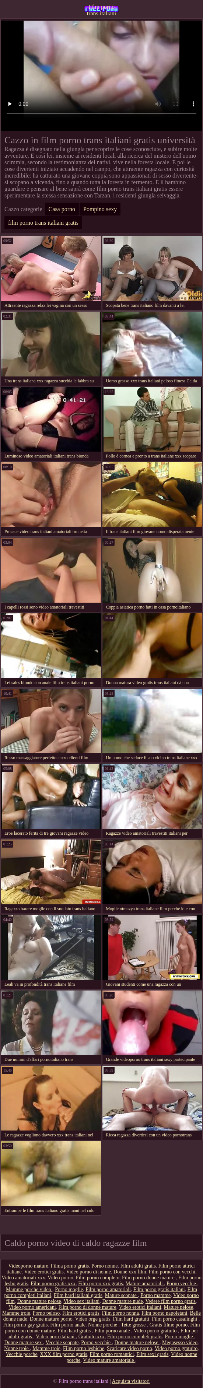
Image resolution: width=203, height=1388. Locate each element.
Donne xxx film (129, 1272)
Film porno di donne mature (87, 1307)
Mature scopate (121, 1295)
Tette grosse (134, 1325)
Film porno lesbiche (83, 1348)
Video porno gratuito (156, 1330)
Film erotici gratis (80, 1313)
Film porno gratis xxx (53, 1283)
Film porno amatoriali (108, 1289)
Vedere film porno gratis (171, 1301)
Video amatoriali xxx (23, 1277)
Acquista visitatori (131, 1381)
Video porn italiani (56, 1336)
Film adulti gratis (137, 1266)
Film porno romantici (112, 1354)
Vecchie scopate (62, 1342)
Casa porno (62, 209)
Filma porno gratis (70, 1266)
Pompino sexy (100, 209)
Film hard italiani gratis (78, 1295)
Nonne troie (17, 1348)
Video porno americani (32, 1307)
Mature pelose (178, 1307)
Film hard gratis (75, 1330)
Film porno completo (97, 1277)
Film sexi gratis (152, 1354)
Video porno (60, 1277)
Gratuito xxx (91, 1336)
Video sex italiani (82, 1301)
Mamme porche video (29, 1289)
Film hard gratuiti (131, 1319)
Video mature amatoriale (109, 1360)
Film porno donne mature (149, 1277)
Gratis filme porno (169, 1325)
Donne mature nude (122, 1301)
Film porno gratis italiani (159, 1289)
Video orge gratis (92, 1319)
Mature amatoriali (145, 1283)
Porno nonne (104, 1266)
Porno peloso (46, 1313)
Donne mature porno (51, 1319)
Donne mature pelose (39, 1301)
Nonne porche (103, 1325)
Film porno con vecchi (172, 1272)
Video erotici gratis (43, 1272)
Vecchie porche (22, 1354)
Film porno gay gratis (25, 1325)
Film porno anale (67, 1325)
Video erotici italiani (140, 1307)
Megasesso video (179, 1342)
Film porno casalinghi (175, 1319)
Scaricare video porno (129, 1348)
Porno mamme (155, 1295)
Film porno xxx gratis (100, 1283)
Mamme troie (16, 1313)
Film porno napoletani (164, 1313)
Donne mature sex (23, 1342)
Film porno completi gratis (134, 1336)
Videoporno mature (28, 1266)
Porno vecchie (182, 1283)
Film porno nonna (120, 1313)
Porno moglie (69, 1289)
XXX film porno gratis (63, 1354)
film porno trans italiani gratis (43, 223)
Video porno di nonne (88, 1272)
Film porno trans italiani (101, 9)
